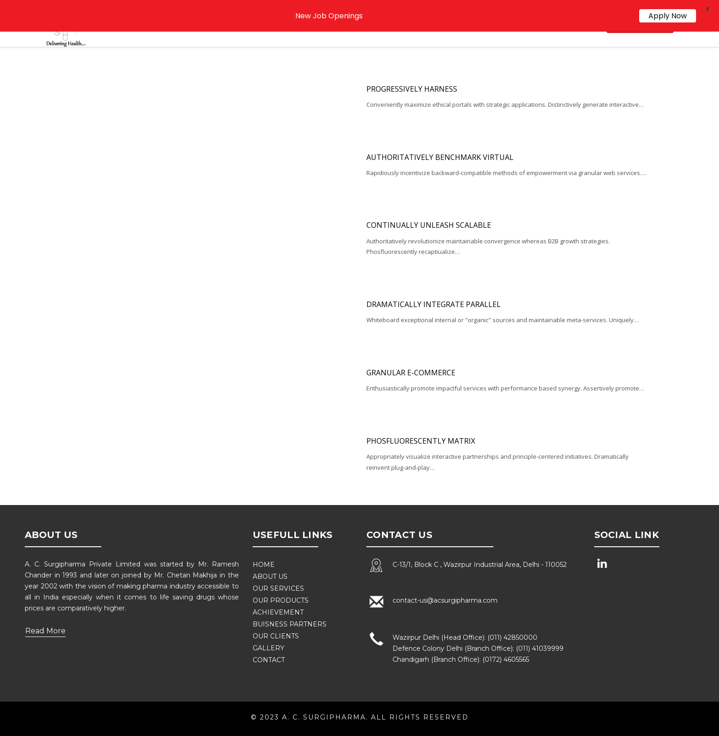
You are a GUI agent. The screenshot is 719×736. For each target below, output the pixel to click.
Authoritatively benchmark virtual (440, 156)
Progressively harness (411, 88)
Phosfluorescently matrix (420, 440)
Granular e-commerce (410, 372)
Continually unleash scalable (428, 225)
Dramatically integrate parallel (433, 303)
